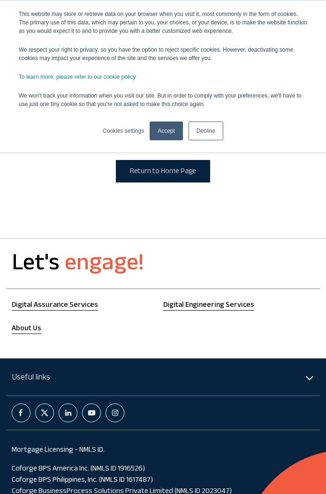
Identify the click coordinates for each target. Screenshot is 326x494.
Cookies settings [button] (123, 131)
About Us (26, 329)
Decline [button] (206, 131)
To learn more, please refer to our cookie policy (77, 77)
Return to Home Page (163, 172)
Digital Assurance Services (55, 305)
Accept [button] (166, 131)
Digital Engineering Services (208, 305)
